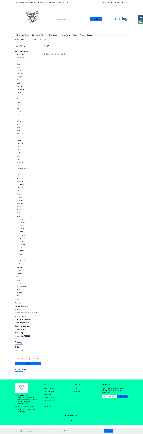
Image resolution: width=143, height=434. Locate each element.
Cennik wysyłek (49, 392)
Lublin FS (20, 153)
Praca (82, 35)
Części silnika (20, 55)
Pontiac (19, 197)
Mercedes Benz (22, 169)
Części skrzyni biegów (23, 319)
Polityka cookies (49, 398)
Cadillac (20, 70)
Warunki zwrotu (49, 389)
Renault (20, 207)
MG (18, 175)
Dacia (19, 83)
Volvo (19, 289)
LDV (19, 146)
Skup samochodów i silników (59, 35)
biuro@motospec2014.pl (26, 406)
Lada (18, 137)
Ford (19, 102)
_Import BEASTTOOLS (23, 336)
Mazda (20, 165)
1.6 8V (21, 248)
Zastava (20, 293)
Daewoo (20, 86)
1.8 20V (22, 251)
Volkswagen (21, 286)
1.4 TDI (22, 238)
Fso (18, 105)
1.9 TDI (22, 260)
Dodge (19, 92)
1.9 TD (21, 257)
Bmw (19, 67)
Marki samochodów (22, 51)
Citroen (20, 80)
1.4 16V (22, 235)
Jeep (19, 131)
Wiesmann (21, 296)
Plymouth (20, 203)
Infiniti (19, 121)
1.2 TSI (21, 232)
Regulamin (47, 406)
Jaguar (19, 127)
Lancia (19, 140)
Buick (19, 64)
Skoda (19, 267)
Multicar (20, 184)
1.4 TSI (21, 241)
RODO (46, 403)
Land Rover (21, 143)
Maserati (20, 162)
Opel (19, 191)
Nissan (20, 188)
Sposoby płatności (50, 400)
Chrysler (20, 77)
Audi (19, 61)
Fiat (18, 99)
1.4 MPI (22, 244)
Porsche (20, 200)
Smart (19, 274)
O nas (75, 35)
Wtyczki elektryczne (22, 306)
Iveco (19, 124)
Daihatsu (20, 89)
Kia (18, 134)
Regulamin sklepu (38, 35)
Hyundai (20, 118)
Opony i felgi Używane (23, 326)
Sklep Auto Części (22, 35)
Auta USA (19, 303)
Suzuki (19, 280)
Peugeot (20, 194)
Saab (19, 213)
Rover (19, 210)
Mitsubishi (21, 181)
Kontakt (90, 35)
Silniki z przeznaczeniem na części (26, 313)
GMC (19, 111)
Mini (19, 178)
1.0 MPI (22, 222)
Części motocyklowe (22, 323)
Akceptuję (108, 431)
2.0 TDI (22, 264)
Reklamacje (48, 395)
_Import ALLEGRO (21, 329)
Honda (19, 115)
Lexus (19, 150)
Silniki (17, 310)
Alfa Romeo (21, 58)
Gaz (19, 108)
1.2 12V (22, 229)
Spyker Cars (21, 270)
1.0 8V (21, 219)
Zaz (18, 299)
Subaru (20, 277)
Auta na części (20, 333)
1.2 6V (21, 225)
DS (18, 96)
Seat (19, 216)
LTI (18, 159)
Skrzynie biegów (21, 316)
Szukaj (28, 363)
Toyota (19, 283)
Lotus (19, 156)
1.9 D (21, 254)
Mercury (20, 172)
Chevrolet (20, 73)
